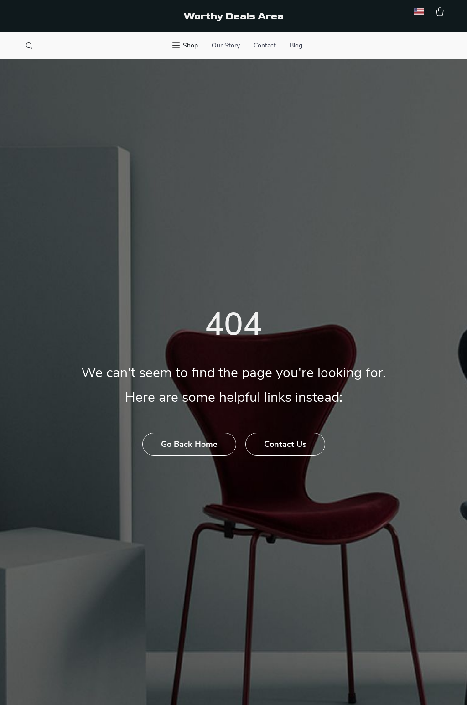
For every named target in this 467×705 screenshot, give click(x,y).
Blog (296, 45)
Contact (265, 45)
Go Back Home (189, 445)
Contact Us (285, 445)
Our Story (226, 45)
